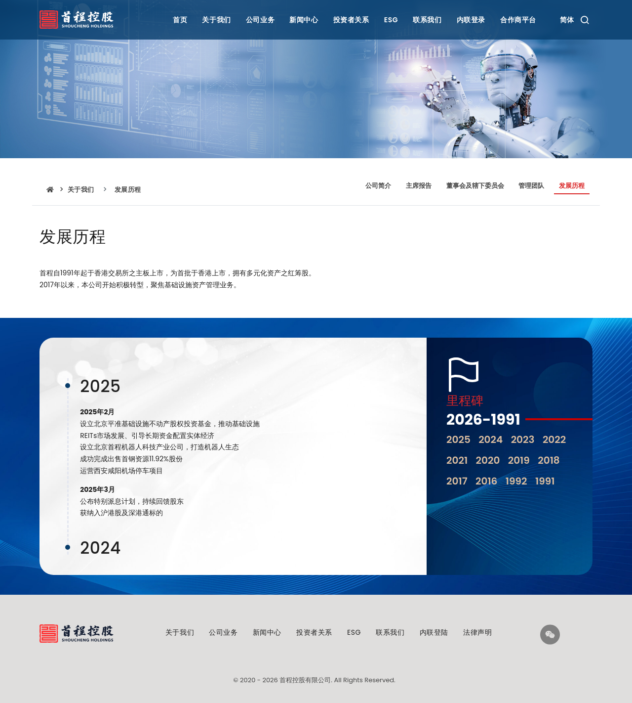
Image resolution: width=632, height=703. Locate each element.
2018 (549, 460)
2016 (486, 481)
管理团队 (531, 185)
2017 (457, 481)
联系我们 (427, 20)
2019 (519, 460)
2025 (458, 439)
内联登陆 (434, 632)
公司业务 (260, 20)
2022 (554, 439)
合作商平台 (518, 20)
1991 (545, 481)
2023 (523, 439)
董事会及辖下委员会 (475, 185)
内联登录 (471, 20)
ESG (391, 20)
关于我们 (216, 20)
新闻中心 (303, 20)
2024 (490, 439)
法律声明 (477, 632)
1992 (516, 481)
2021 (457, 460)
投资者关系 (351, 20)
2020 (488, 460)
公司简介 (378, 185)
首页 (180, 20)
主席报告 (419, 185)
